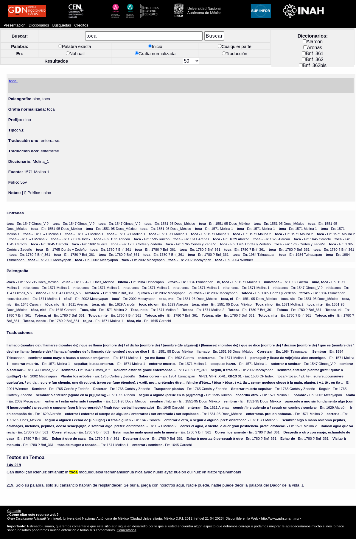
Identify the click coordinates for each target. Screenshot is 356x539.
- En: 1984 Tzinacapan (253, 254)
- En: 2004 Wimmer (234, 260)
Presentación (14, 25)
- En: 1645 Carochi (312, 239)
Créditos (81, 25)
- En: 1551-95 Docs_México (169, 223)
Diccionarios (39, 25)
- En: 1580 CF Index (70, 239)
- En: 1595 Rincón (112, 239)
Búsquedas (61, 25)
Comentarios (126, 530)
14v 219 (14, 465)
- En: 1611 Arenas (191, 239)
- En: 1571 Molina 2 (252, 234)
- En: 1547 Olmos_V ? (28, 223)
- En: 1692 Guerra (90, 244)
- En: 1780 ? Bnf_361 (110, 249)
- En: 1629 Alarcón (231, 239)
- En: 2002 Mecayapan (49, 260)
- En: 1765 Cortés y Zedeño (136, 244)
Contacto (14, 510)
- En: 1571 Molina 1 (214, 228)
